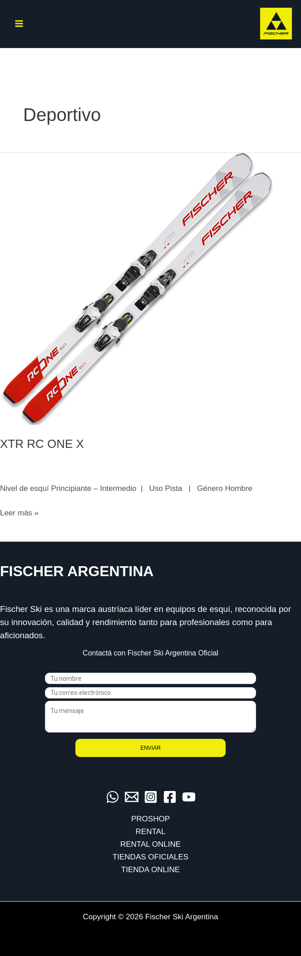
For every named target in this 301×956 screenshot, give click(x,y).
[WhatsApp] (112, 797)
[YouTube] (189, 797)
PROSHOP (150, 819)
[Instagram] (151, 797)
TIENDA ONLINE (150, 869)
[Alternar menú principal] (19, 24)
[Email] (131, 797)
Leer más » (19, 513)
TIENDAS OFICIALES (150, 857)
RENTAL (151, 831)
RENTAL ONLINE (150, 844)
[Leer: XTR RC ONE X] (136, 288)
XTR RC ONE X (42, 444)
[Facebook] (170, 797)
